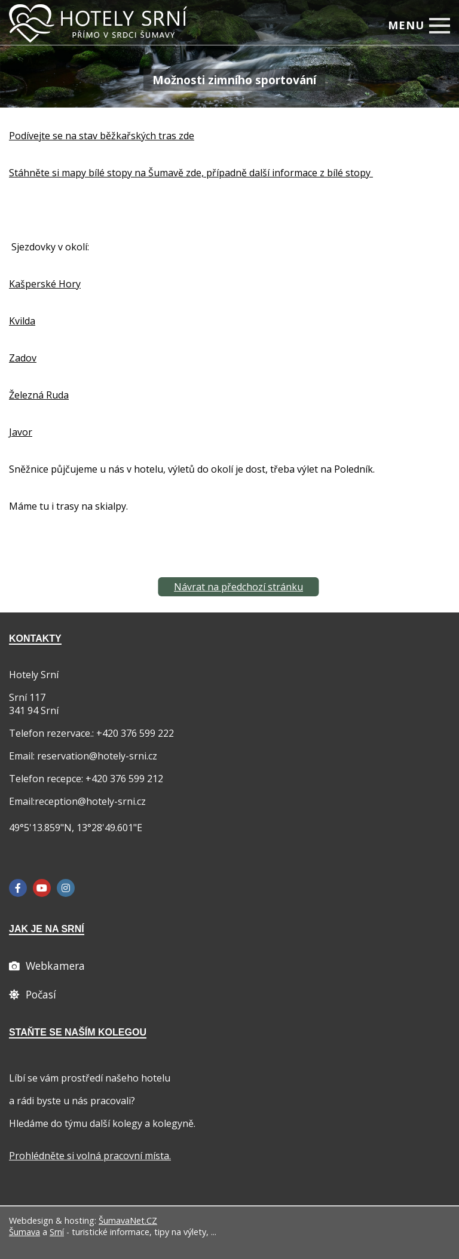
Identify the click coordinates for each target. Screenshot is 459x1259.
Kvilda (22, 320)
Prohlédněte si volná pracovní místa (89, 1155)
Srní (57, 1231)
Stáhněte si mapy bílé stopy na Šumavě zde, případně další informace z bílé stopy (191, 172)
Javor (20, 432)
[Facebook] (18, 888)
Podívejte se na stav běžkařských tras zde (101, 135)
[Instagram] (66, 888)
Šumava (24, 1231)
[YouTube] (42, 888)
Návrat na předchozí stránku (238, 586)
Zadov (22, 357)
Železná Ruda (39, 395)
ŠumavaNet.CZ (128, 1220)
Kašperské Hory (45, 283)
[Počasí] (32, 994)
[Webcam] (47, 965)
